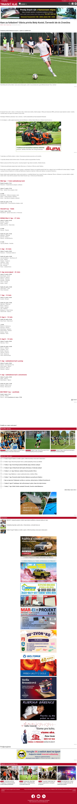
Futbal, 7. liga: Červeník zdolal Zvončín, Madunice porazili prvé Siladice (23, 477)
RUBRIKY (23, 4)
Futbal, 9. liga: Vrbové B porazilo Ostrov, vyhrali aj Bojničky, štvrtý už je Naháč (37, 451)
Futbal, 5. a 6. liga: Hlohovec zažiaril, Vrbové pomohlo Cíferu (21, 471)
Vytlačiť (74, 399)
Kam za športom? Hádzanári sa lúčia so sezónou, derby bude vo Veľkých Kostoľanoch (27, 480)
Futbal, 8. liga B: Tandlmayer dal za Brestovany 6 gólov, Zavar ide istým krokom (25, 483)
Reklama (53, 789)
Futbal (5, 24)
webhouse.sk (45, 801)
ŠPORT (1, 24)
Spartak (21, 781)
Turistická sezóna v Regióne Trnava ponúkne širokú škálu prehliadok (7, 783)
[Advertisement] (38, 98)
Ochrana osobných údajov (38, 789)
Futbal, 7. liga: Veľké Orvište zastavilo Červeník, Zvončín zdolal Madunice (24, 486)
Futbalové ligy (8, 24)
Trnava (2, 781)
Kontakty (60, 789)
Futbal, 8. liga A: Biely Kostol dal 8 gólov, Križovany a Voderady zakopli (63, 451)
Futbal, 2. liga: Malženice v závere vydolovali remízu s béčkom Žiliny (21, 474)
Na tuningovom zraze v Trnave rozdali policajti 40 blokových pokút (65, 783)
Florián (75, 0)
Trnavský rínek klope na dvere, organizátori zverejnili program (46, 783)
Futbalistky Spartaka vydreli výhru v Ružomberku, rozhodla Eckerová (23, 525)
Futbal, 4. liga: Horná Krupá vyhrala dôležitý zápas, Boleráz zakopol (22, 464)
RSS (56, 789)
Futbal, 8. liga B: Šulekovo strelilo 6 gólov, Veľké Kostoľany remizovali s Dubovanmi (12, 451)
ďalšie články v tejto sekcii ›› (71, 489)
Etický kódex (48, 789)
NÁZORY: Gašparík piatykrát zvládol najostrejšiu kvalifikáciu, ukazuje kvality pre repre (27, 520)
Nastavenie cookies (67, 789)
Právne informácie (28, 789)
